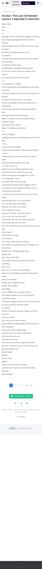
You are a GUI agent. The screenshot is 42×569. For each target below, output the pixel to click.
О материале (21, 416)
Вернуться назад (8, 11)
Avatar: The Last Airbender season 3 (21, 410)
